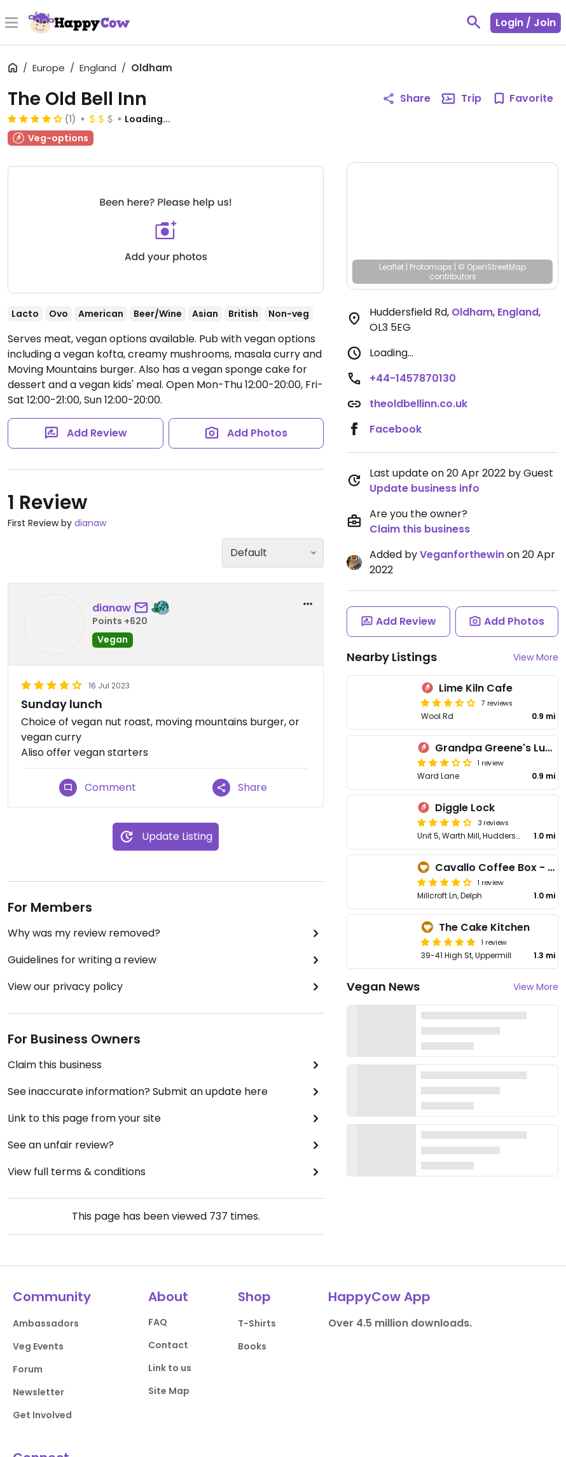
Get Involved (42, 1415)
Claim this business (166, 1065)
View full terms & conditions (166, 1172)
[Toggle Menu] (11, 23)
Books (252, 1346)
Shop (254, 1297)
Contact (168, 1345)
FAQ (157, 1322)
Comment (97, 788)
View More (535, 657)
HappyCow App (379, 1297)
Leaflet (391, 266)
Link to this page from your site (166, 1118)
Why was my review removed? (166, 933)
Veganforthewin (462, 554)
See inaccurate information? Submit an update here (166, 1091)
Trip (461, 98)
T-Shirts (257, 1323)
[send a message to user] (143, 608)
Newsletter (38, 1392)
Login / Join (525, 22)
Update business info (424, 488)
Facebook (395, 429)
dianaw (90, 523)
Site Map (169, 1390)
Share (239, 788)
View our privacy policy (166, 986)
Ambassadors (46, 1323)
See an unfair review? (166, 1145)
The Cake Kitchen (484, 927)
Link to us (169, 1368)
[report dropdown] (307, 603)
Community (52, 1297)
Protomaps (431, 266)
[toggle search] (473, 22)
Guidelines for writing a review (166, 960)
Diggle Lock (465, 807)
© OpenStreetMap (492, 266)
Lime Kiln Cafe (476, 688)
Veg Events (38, 1346)
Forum (28, 1369)
